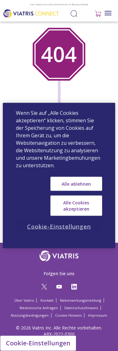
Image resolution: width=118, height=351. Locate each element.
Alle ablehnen (76, 184)
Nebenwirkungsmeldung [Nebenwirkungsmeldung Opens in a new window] (80, 300)
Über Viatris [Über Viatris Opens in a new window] (24, 300)
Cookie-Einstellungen (38, 343)
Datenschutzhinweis (81, 308)
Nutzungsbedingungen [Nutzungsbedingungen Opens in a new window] (30, 315)
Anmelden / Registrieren (85, 13)
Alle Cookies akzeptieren (76, 206)
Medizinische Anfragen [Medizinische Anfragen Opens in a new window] (39, 308)
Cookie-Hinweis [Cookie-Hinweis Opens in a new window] (68, 315)
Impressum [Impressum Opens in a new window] (97, 315)
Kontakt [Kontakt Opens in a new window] (47, 300)
